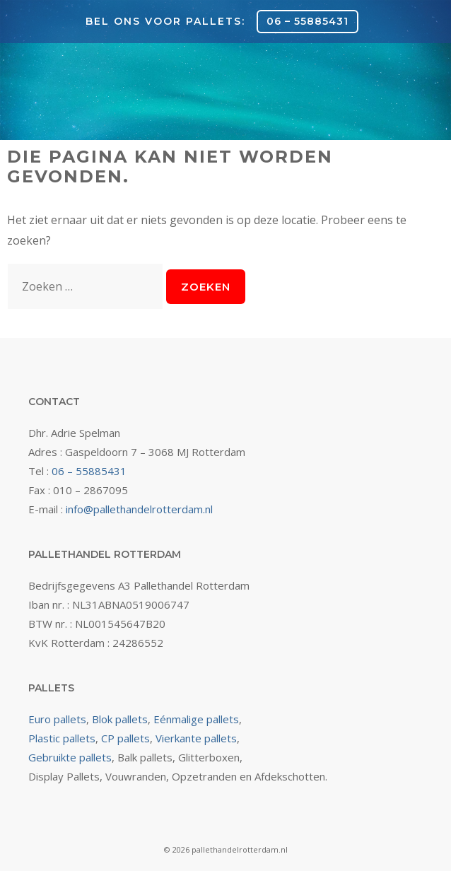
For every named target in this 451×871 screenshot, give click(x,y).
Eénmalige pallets (196, 719)
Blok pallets (120, 719)
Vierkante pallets (196, 738)
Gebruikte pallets (70, 757)
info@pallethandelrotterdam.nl (139, 509)
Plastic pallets (61, 738)
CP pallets (125, 738)
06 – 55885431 (307, 21)
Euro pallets (57, 719)
